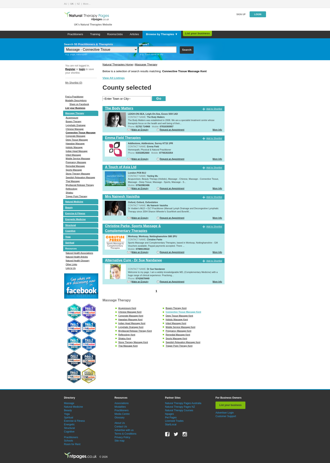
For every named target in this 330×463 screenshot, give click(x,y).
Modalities (120, 406)
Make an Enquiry (140, 129)
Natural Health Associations (79, 253)
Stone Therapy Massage (78, 173)
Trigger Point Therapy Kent (179, 346)
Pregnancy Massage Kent (178, 331)
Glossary (119, 417)
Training (95, 34)
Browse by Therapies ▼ (162, 34)
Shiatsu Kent (124, 338)
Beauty (69, 207)
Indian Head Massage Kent (131, 323)
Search (186, 49)
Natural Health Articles (77, 256)
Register (70, 69)
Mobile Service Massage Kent (180, 327)
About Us (119, 423)
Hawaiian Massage (75, 143)
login (82, 69)
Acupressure (72, 117)
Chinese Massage (75, 129)
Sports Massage (74, 170)
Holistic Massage (74, 147)
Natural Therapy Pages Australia (183, 403)
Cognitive (70, 231)
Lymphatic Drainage (75, 125)
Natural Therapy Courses (179, 410)
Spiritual (69, 242)
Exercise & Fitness (75, 213)
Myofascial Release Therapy (80, 185)
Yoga (68, 236)
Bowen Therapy (73, 121)
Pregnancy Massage (76, 162)
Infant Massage (73, 155)
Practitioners (75, 34)
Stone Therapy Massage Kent (133, 342)
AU (65, 4)
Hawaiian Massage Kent (130, 319)
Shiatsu (69, 192)
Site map (119, 440)
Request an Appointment (172, 129)
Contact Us (120, 426)
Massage (69, 403)
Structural (70, 225)
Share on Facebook (79, 104)
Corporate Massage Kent (130, 315)
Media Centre (122, 413)
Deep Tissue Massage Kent (179, 315)
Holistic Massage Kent (177, 319)
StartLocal (170, 424)
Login (257, 14)
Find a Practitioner (74, 96)
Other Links (71, 264)
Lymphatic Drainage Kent (130, 327)
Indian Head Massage (77, 151)
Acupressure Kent (127, 308)
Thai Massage (73, 181)
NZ (78, 4)
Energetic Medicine (75, 219)
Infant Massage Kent (176, 323)
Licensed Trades (174, 420)
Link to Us (71, 268)
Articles (134, 34)
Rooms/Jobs (115, 34)
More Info (217, 129)
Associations (121, 403)
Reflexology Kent (126, 334)
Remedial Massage (75, 166)
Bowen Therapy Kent (176, 308)
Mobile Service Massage (78, 158)
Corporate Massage (75, 136)
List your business (197, 33)
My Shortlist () (73, 82)
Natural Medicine (74, 201)
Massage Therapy (74, 113)
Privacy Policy (122, 437)
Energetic (69, 424)
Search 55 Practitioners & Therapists (88, 44)
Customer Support (226, 416)
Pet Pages (171, 417)
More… (87, 4)
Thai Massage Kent (128, 346)
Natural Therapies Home (117, 64)
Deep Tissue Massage (77, 139)
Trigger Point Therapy (76, 196)
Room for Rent (72, 444)
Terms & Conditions (125, 433)
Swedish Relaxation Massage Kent (183, 342)
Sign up (241, 14)
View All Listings (113, 78)
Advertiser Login (225, 412)
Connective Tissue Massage (81, 132)
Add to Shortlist (214, 109)
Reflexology (71, 189)
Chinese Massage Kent (129, 312)
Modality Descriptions (75, 100)
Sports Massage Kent (176, 338)
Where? (144, 44)
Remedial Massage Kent (178, 334)
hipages (169, 413)
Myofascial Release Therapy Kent (135, 331)
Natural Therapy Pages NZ (180, 406)
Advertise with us (124, 430)
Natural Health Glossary (77, 260)
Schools (68, 440)
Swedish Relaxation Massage (80, 177)
